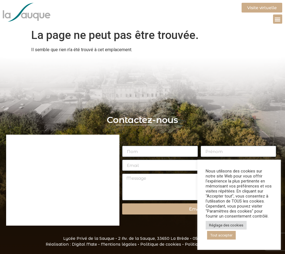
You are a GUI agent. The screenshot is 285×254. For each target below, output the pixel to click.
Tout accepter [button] (221, 235)
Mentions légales (119, 244)
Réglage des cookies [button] (226, 225)
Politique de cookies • (162, 244)
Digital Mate (84, 244)
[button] (277, 19)
